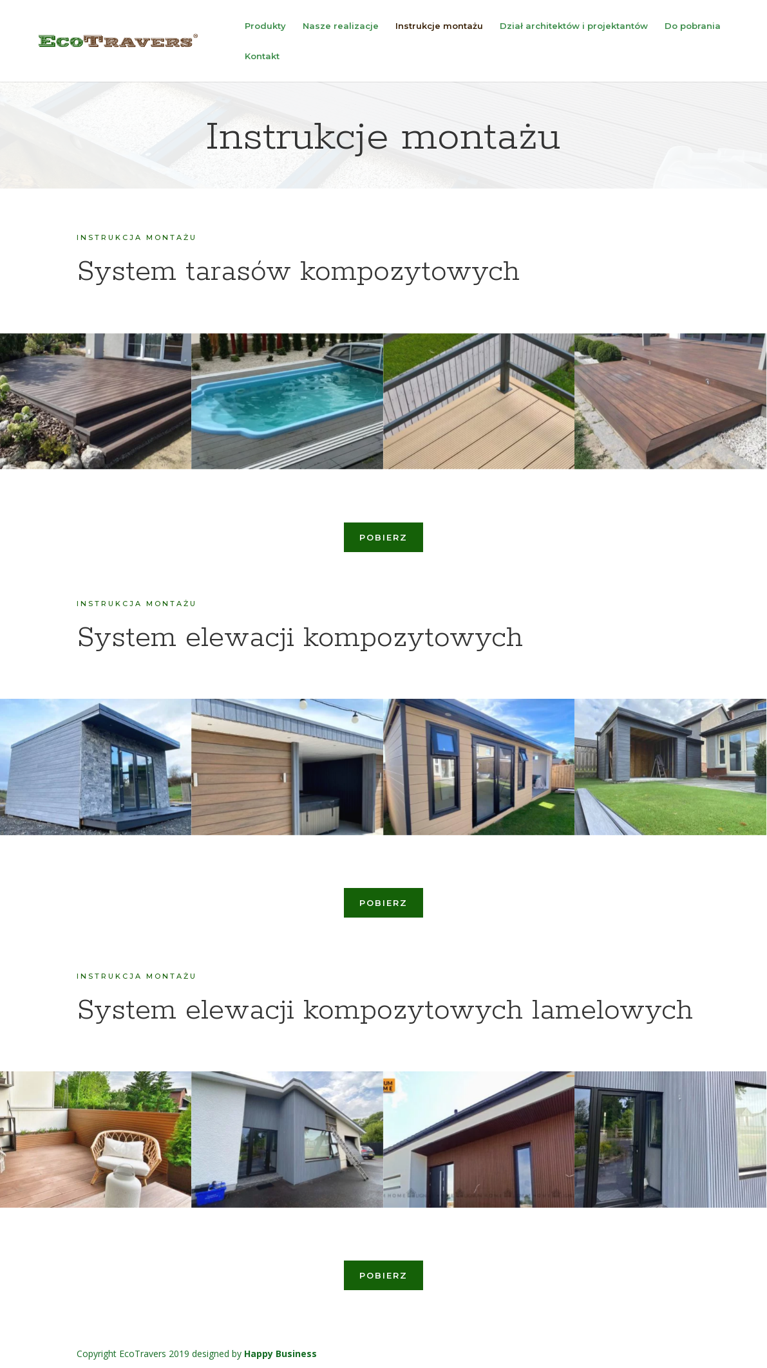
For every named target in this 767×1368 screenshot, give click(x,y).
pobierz (383, 537)
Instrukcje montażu (439, 26)
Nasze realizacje (341, 26)
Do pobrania (693, 26)
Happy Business (280, 1353)
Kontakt (262, 56)
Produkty (265, 26)
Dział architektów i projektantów (574, 26)
